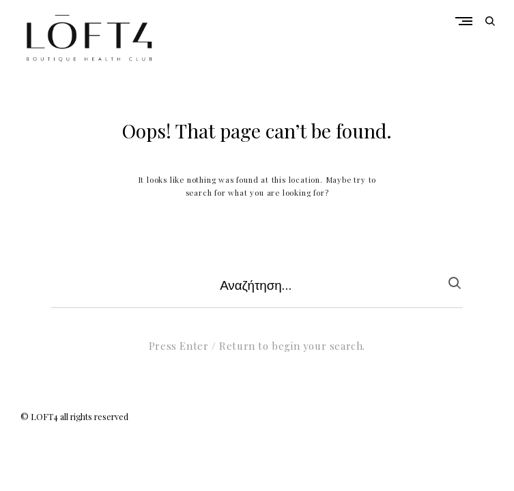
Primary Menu (467, 21)
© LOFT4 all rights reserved (74, 416)
